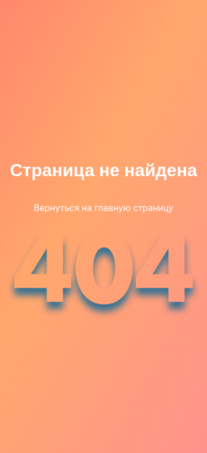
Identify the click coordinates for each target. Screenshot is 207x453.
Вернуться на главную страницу (103, 207)
